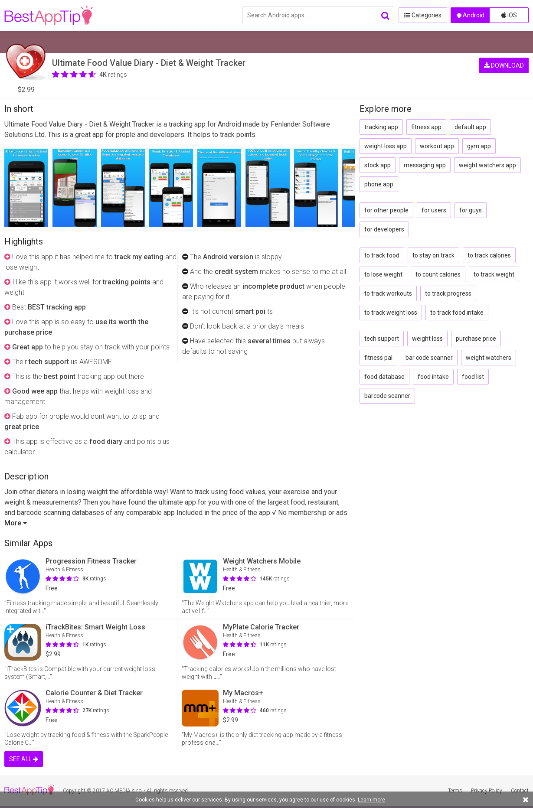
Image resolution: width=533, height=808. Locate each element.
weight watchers (488, 357)
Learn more (371, 800)
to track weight (494, 274)
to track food (381, 255)
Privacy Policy (486, 791)
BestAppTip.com (48, 15)
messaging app (425, 165)
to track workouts (388, 293)
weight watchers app (487, 165)
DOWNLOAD (504, 65)
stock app (377, 165)
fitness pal (378, 357)
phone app (378, 184)
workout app (437, 146)
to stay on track (433, 255)
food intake (433, 376)
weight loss (427, 338)
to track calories (489, 255)
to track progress (448, 293)
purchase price (476, 338)
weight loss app (385, 146)
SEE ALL (23, 759)
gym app (479, 146)
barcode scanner (387, 395)
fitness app (426, 127)
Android (470, 15)
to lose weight (383, 274)
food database (384, 376)
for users (434, 210)
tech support (381, 338)
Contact (520, 791)
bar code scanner (429, 357)
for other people (386, 210)
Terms (455, 791)
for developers (384, 229)
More (15, 523)
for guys (470, 210)
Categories (422, 15)
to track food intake (457, 312)
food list (473, 376)
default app (470, 127)
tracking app (381, 127)
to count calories (438, 274)
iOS (509, 15)
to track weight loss (390, 312)
